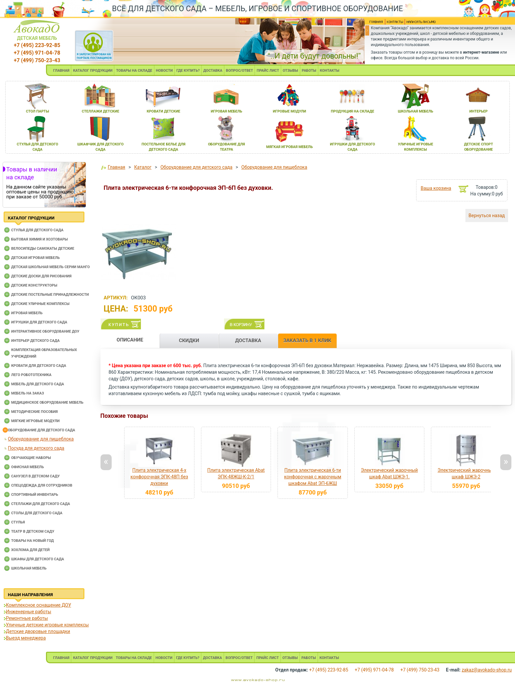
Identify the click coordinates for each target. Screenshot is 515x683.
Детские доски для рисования (41, 276)
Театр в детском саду (32, 531)
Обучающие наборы (31, 458)
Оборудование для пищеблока (41, 439)
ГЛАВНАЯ (61, 70)
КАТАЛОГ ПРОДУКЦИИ (92, 70)
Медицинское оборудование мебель (47, 402)
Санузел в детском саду (35, 476)
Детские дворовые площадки (38, 631)
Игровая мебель (27, 313)
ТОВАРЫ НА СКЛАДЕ (134, 70)
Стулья (18, 522)
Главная (116, 167)
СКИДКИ (189, 340)
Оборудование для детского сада (41, 430)
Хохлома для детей (30, 550)
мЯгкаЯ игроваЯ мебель (289, 147)
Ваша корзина (436, 188)
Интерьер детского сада (35, 341)
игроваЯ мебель (226, 111)
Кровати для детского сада (38, 366)
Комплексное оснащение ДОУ (38, 605)
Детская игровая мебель (35, 258)
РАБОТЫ (309, 70)
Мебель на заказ (27, 393)
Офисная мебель (27, 467)
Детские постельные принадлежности (50, 294)
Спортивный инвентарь (34, 495)
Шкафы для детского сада (37, 559)
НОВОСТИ (164, 70)
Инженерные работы (28, 611)
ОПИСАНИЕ (130, 340)
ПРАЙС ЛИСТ (268, 70)
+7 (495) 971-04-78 (37, 53)
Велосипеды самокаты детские (42, 248)
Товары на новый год (32, 541)
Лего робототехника (31, 375)
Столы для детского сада (36, 513)
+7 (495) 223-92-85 (37, 45)
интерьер (478, 111)
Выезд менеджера (26, 638)
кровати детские (163, 111)
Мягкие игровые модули (35, 421)
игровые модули (289, 111)
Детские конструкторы (34, 285)
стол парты (37, 111)
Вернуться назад (487, 215)
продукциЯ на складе (352, 111)
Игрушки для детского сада (39, 322)
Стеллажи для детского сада (40, 504)
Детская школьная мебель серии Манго (50, 267)
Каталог (143, 167)
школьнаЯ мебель (415, 111)
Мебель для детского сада (37, 384)
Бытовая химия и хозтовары (39, 239)
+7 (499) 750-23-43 (37, 60)
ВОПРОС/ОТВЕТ (239, 70)
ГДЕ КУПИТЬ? (188, 70)
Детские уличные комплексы (40, 304)
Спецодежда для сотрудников (41, 485)
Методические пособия (34, 412)
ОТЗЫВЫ (290, 70)
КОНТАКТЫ (329, 70)
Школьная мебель (29, 568)
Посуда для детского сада (36, 448)
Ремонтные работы (27, 618)
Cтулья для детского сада (37, 230)
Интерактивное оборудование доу (45, 331)
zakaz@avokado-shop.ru (487, 669)
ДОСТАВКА (212, 70)
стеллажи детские (100, 111)
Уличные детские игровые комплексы (47, 624)
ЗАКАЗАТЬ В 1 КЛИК (307, 340)
